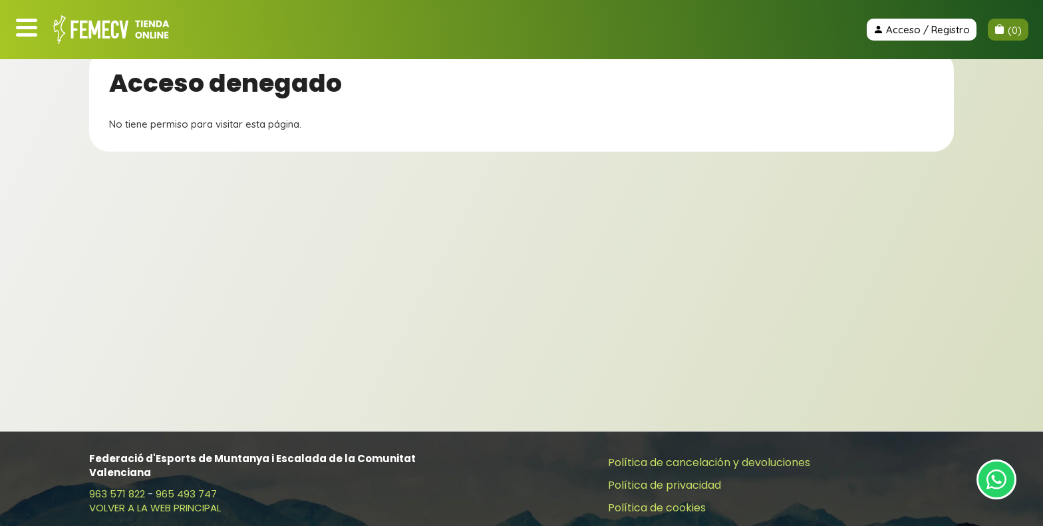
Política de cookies (657, 507)
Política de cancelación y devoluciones (709, 462)
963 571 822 (117, 494)
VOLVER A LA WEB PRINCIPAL (155, 508)
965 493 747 (186, 494)
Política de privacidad (664, 485)
